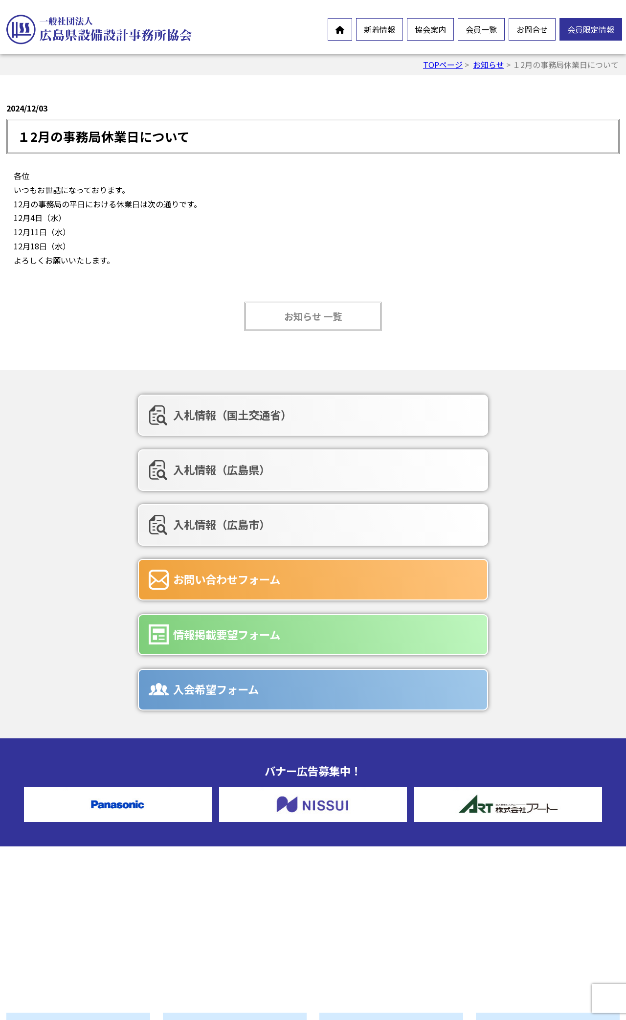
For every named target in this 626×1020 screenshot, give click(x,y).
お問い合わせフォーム (110, 465)
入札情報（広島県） (302, 414)
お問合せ (532, 29)
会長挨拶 (200, 834)
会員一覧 (481, 29)
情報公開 (200, 865)
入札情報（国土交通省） (116, 414)
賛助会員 (357, 834)
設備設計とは (208, 818)
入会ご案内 (204, 927)
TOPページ (443, 64)
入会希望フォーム (494, 465)
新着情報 (379, 29)
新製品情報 (47, 876)
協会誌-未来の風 (214, 912)
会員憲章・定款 (212, 849)
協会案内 (430, 29)
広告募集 (357, 932)
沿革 (193, 881)
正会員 (353, 818)
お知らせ (488, 64)
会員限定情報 (590, 29)
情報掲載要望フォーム (307, 465)
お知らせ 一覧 (313, 316)
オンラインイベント (63, 860)
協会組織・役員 (212, 896)
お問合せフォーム (372, 885)
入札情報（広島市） (500, 414)
